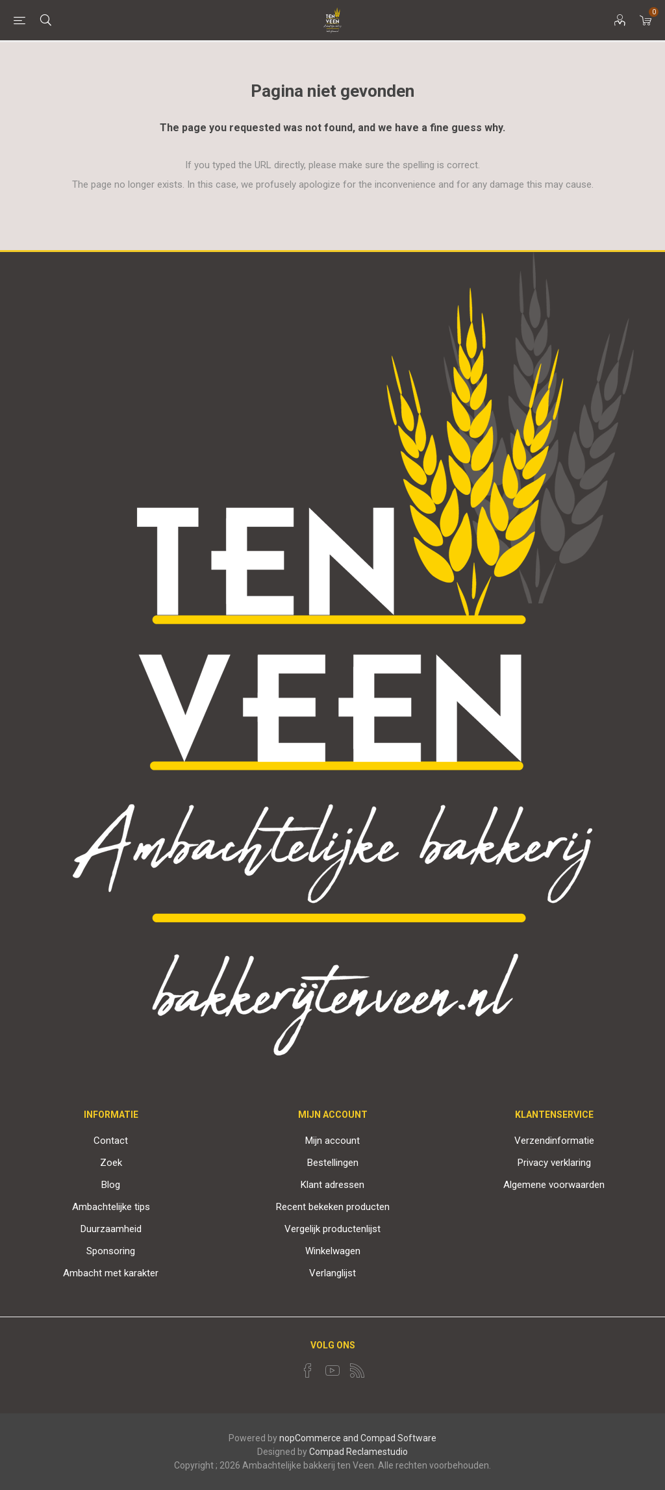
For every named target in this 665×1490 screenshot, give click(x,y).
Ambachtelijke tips (111, 1207)
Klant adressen (332, 1185)
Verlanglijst (332, 1273)
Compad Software (398, 1438)
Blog (110, 1185)
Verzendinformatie (554, 1140)
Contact (111, 1140)
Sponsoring (110, 1251)
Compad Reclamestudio (358, 1451)
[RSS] (357, 1370)
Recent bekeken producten (333, 1207)
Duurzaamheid (111, 1229)
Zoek (111, 1162)
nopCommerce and (318, 1438)
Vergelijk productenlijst (332, 1229)
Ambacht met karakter (110, 1273)
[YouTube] (332, 1370)
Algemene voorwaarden (554, 1185)
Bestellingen (332, 1162)
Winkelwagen (332, 1251)
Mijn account (332, 1140)
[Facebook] (307, 1370)
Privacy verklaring (554, 1162)
